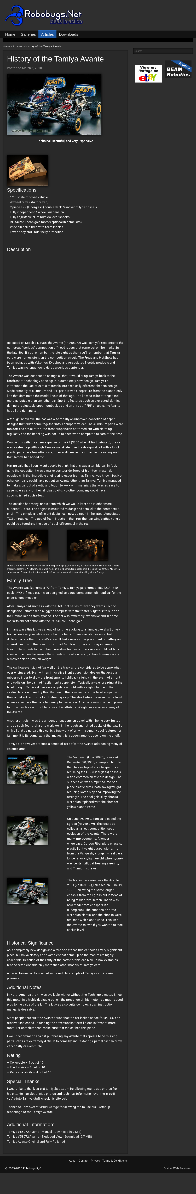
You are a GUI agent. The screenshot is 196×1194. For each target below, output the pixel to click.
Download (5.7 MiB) (78, 1136)
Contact (83, 1160)
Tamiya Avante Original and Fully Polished (36, 1141)
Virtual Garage (97, 572)
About (72, 1160)
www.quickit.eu (68, 572)
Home (10, 34)
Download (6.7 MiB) (68, 1132)
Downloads (68, 34)
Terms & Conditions (114, 1160)
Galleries (28, 34)
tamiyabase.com (57, 1088)
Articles (47, 34)
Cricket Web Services (177, 1168)
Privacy (95, 1160)
